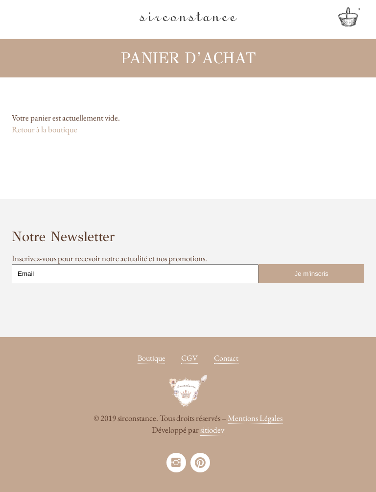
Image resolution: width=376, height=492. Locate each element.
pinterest (200, 462)
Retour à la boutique (44, 129)
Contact (226, 358)
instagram (176, 462)
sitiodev (212, 429)
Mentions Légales (255, 418)
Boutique (151, 358)
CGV (189, 358)
